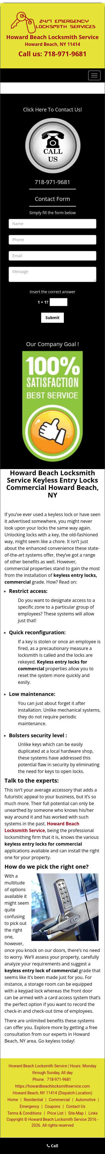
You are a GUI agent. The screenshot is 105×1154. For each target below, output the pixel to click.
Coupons (52, 1106)
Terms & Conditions (24, 1113)
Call (52, 1145)
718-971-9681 (65, 53)
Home (13, 1099)
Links (93, 1113)
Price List (55, 1113)
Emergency (29, 1106)
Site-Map (76, 1113)
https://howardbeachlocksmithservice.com (52, 1086)
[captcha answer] (58, 302)
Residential (33, 1099)
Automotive (86, 1099)
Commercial (59, 1099)
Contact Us (75, 1106)
